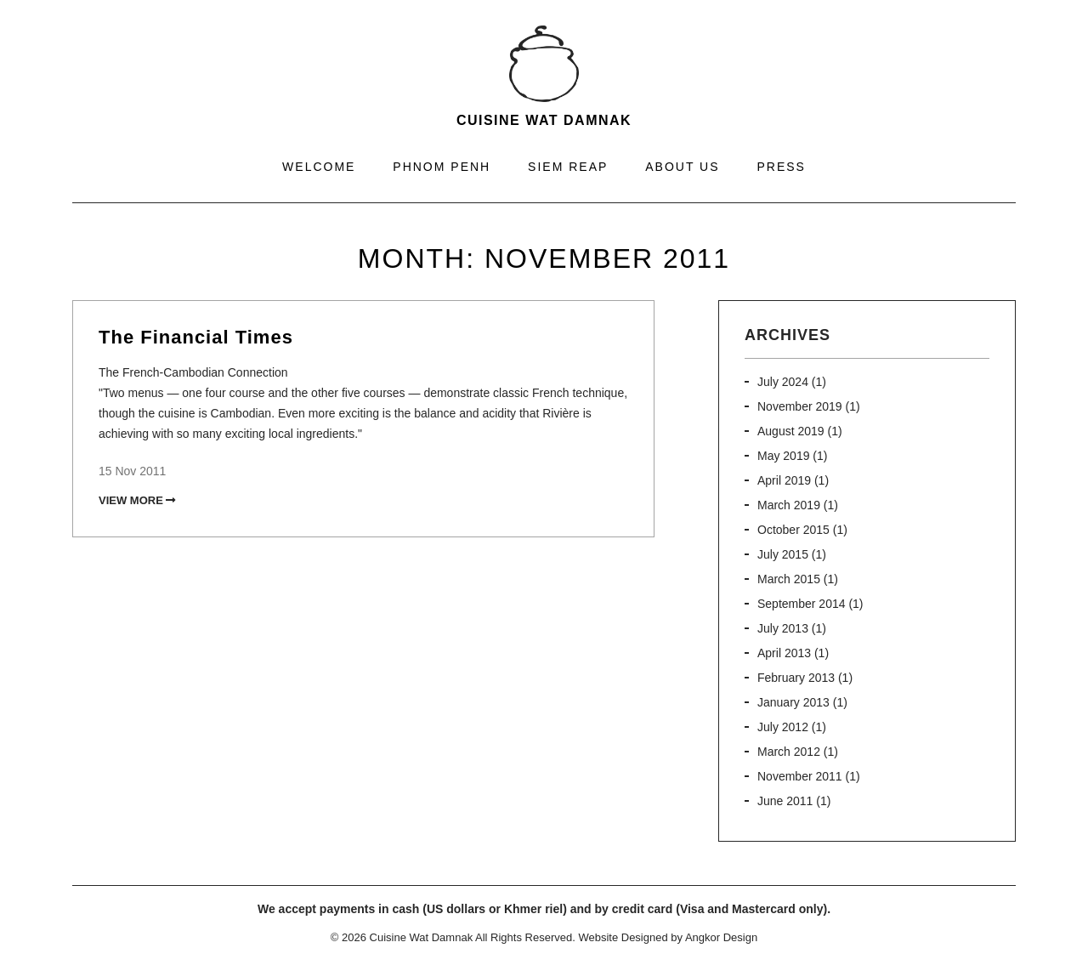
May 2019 (783, 456)
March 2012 (788, 751)
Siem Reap (568, 166)
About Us (682, 166)
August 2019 (790, 431)
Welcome (318, 166)
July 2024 (782, 382)
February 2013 (796, 677)
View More (137, 500)
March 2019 (788, 505)
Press (780, 166)
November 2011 (799, 776)
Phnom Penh (441, 166)
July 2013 (782, 628)
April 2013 (784, 653)
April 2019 (784, 480)
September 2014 (801, 603)
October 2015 (793, 529)
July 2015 (782, 554)
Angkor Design (721, 937)
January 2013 (793, 702)
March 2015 (788, 579)
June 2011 (785, 801)
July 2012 (782, 727)
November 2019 (799, 406)
